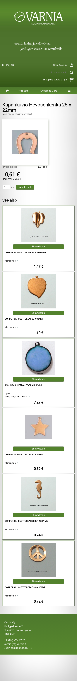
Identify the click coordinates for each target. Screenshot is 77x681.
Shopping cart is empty (59, 79)
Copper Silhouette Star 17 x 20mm (24, 454)
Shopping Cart (48, 90)
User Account (64, 65)
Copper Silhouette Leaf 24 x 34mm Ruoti (27, 252)
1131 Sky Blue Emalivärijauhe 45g (23, 385)
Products (23, 90)
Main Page (8, 114)
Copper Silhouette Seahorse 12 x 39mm (26, 521)
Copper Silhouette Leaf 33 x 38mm (24, 319)
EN (12, 65)
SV (7, 65)
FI (3, 65)
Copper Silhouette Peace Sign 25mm (25, 587)
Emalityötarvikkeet (23, 114)
